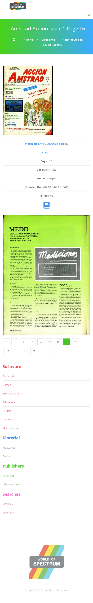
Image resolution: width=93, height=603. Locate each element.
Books (6, 456)
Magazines (48, 39)
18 (8, 350)
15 (58, 341)
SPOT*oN (8, 512)
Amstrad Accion (73, 39)
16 (66, 341)
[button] (89, 14)
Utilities (7, 410)
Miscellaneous (11, 428)
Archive (28, 39)
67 (25, 350)
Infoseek (8, 504)
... (41, 341)
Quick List (8, 376)
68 (34, 350)
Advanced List (11, 484)
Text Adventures (13, 393)
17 (75, 341)
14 (49, 341)
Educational (9, 402)
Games (7, 385)
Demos (7, 419)
